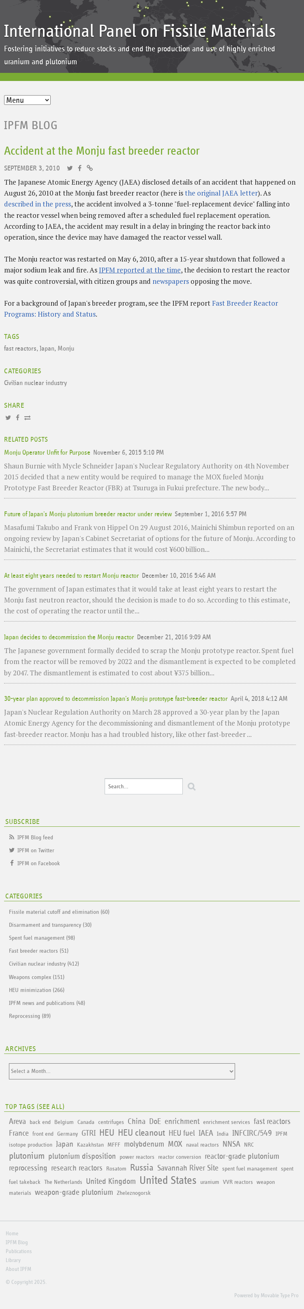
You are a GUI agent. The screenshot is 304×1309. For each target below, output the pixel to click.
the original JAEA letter (221, 193)
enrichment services (226, 1122)
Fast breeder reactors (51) (39, 951)
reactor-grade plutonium (242, 1156)
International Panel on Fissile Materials (140, 31)
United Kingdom (111, 1181)
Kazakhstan (90, 1145)
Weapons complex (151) (36, 977)
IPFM (281, 1134)
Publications (19, 1251)
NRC (249, 1145)
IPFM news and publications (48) (47, 1003)
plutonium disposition (82, 1156)
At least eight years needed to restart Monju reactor (71, 576)
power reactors (137, 1157)
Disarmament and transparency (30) (50, 925)
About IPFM (18, 1269)
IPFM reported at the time (140, 270)
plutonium (27, 1156)
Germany (67, 1134)
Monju (66, 348)
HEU (106, 1133)
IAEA (206, 1133)
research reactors (77, 1168)
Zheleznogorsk (134, 1193)
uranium (209, 1182)
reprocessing (28, 1168)
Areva (17, 1121)
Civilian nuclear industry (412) (44, 964)
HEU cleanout (141, 1133)
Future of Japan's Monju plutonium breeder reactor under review (88, 514)
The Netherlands (63, 1182)
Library (13, 1260)
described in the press (37, 204)
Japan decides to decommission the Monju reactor (69, 637)
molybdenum (144, 1144)
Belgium (64, 1122)
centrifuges (111, 1122)
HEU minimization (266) (36, 990)
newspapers (170, 281)
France (19, 1133)
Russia (142, 1168)
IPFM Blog (31, 125)
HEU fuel (182, 1133)
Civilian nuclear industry (35, 383)
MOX (175, 1144)
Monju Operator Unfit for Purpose (47, 452)
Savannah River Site (187, 1168)
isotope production (30, 1145)
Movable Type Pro (280, 1295)
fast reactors (20, 348)
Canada (85, 1122)
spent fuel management (249, 1169)
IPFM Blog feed (35, 837)
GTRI (88, 1133)
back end (40, 1122)
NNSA (231, 1144)
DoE (155, 1121)
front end (43, 1134)
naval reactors (202, 1145)
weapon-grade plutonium (74, 1192)
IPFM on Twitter (35, 850)
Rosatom (116, 1169)
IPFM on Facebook (38, 863)
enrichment (182, 1121)
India (223, 1134)
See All (50, 1107)
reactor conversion (179, 1157)
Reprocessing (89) (30, 1016)
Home (12, 1234)
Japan (47, 348)
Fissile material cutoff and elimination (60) (59, 912)
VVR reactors (238, 1182)
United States (168, 1180)
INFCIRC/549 (252, 1133)
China (137, 1121)
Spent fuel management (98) (42, 938)
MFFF (113, 1145)
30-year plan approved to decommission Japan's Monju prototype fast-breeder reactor (116, 699)
